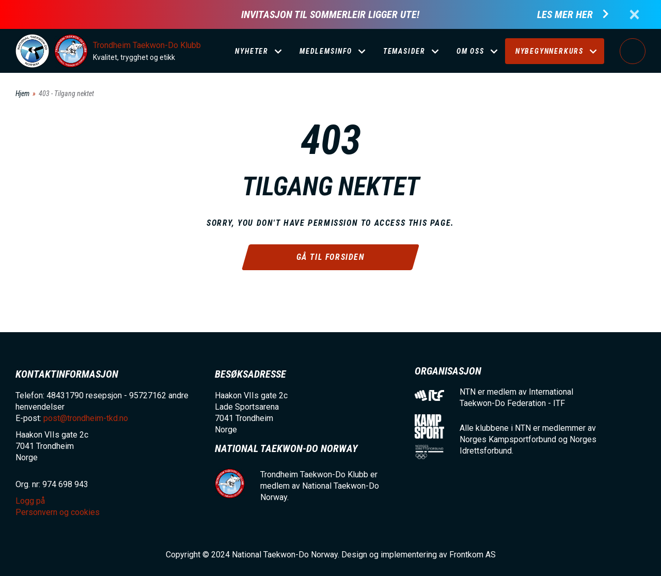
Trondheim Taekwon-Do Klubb (147, 45)
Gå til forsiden (330, 257)
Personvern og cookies (57, 512)
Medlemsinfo (326, 51)
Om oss (470, 51)
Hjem (22, 93)
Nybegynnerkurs (549, 51)
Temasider (404, 51)
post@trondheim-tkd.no (85, 418)
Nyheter (252, 51)
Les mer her (565, 15)
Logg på (633, 51)
